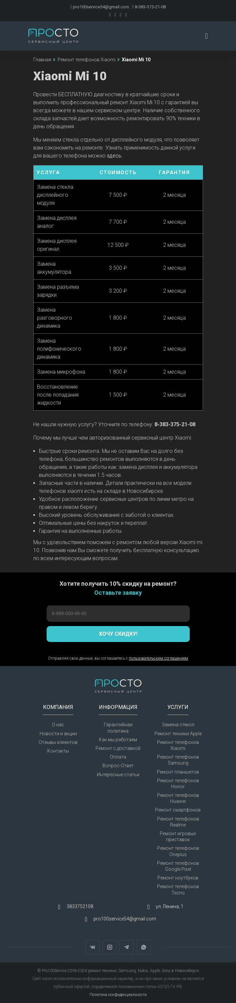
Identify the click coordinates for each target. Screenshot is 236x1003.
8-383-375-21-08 (149, 6)
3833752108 (80, 906)
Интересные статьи (118, 774)
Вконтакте (93, 947)
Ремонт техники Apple (178, 733)
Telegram (126, 947)
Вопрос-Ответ (118, 765)
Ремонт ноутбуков (177, 877)
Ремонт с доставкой (118, 748)
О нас (58, 724)
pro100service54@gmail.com (99, 6)
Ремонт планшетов (178, 772)
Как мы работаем (118, 739)
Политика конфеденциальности (118, 994)
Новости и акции (58, 733)
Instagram (110, 947)
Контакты (58, 751)
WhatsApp (143, 947)
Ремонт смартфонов (178, 810)
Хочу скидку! (118, 634)
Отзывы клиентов (58, 742)
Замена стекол (178, 724)
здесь (114, 156)
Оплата (118, 757)
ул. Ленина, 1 (169, 906)
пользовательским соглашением (158, 658)
